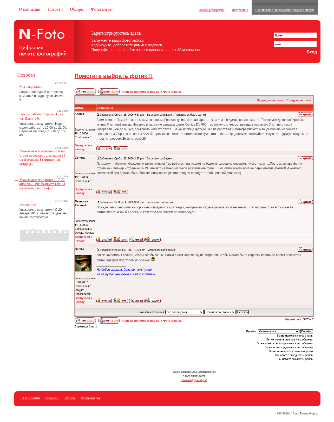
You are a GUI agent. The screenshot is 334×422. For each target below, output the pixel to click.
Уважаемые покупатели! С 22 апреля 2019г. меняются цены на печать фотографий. (42, 184)
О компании (30, 9)
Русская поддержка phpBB (194, 380)
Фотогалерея (102, 9)
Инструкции (240, 10)
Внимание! (27, 204)
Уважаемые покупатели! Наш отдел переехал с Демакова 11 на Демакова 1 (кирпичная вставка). (42, 157)
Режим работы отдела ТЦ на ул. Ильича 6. (41, 116)
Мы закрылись (30, 87)
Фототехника (172, 91)
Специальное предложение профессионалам (284, 10)
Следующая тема (298, 100)
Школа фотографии (212, 10)
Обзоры (77, 9)
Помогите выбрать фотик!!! (114, 76)
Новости (55, 9)
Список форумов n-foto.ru (140, 91)
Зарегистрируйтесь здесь (116, 33)
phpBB (186, 371)
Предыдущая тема (270, 100)
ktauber (201, 376)
